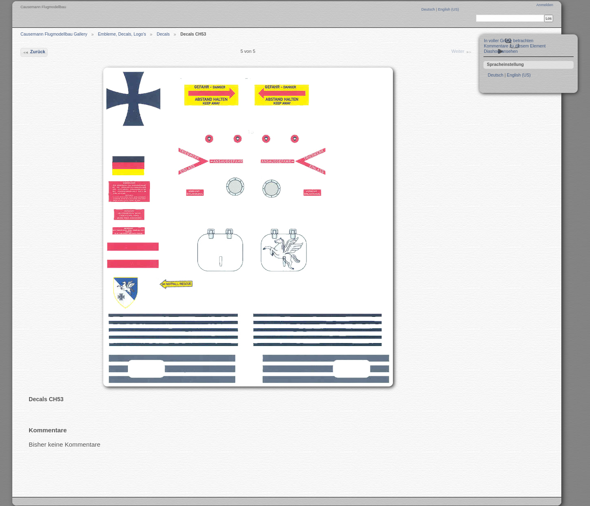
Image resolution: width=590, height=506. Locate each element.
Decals (163, 34)
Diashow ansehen (501, 51)
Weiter (462, 52)
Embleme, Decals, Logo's (122, 34)
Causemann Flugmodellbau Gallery (53, 34)
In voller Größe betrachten (508, 40)
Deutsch (428, 9)
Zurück (34, 52)
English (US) (448, 9)
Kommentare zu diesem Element (515, 46)
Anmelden (544, 5)
